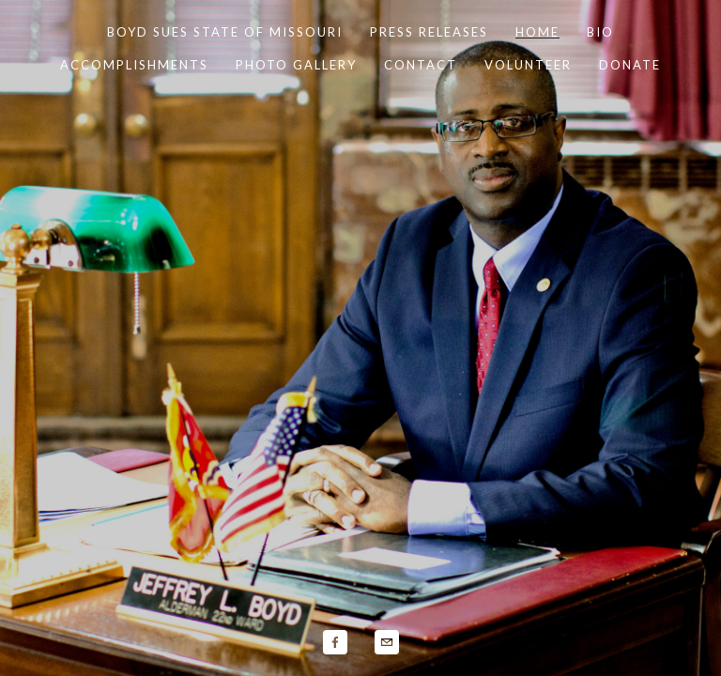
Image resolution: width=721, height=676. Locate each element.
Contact (420, 64)
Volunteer (528, 64)
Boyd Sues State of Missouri (225, 31)
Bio (600, 31)
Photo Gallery (296, 64)
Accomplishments (134, 64)
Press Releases (429, 31)
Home (537, 31)
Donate (630, 64)
